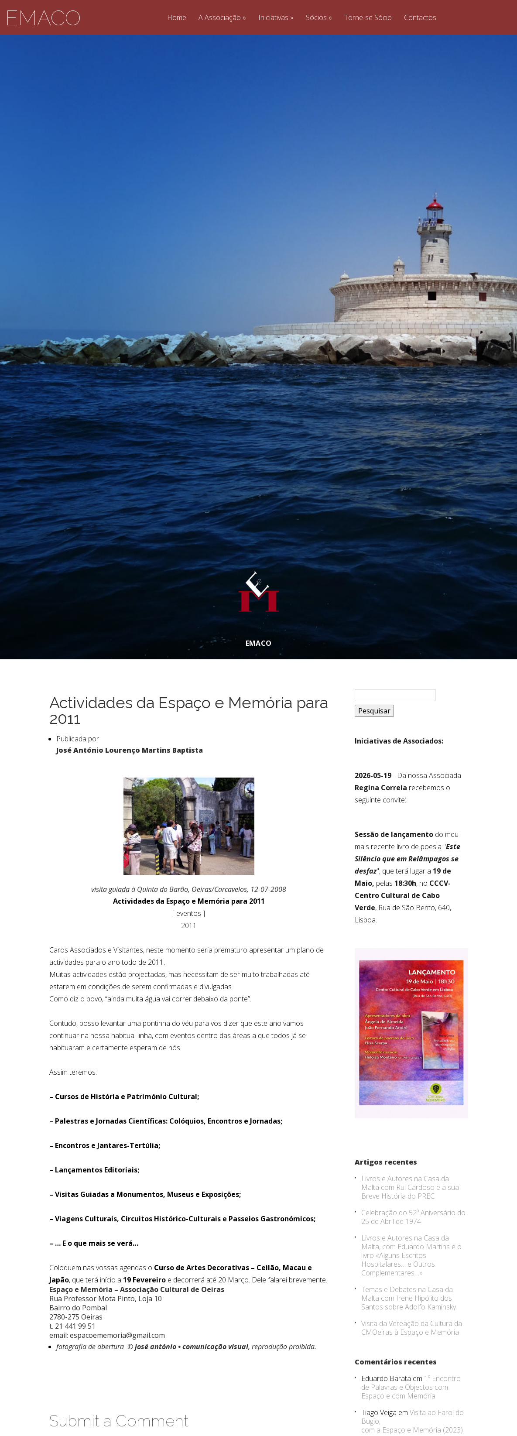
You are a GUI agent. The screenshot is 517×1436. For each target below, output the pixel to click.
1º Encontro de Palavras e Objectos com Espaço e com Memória (411, 1422)
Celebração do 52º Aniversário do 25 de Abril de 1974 (413, 1252)
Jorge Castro (252, 38)
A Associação (220, 18)
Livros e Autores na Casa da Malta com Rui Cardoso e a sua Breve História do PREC (410, 1222)
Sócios (316, 18)
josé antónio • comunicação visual (191, 1381)
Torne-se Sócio (368, 18)
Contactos (420, 18)
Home (176, 18)
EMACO (43, 17)
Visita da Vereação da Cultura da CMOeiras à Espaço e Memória (411, 1363)
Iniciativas (273, 18)
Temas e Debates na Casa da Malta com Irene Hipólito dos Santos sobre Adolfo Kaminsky (408, 1333)
